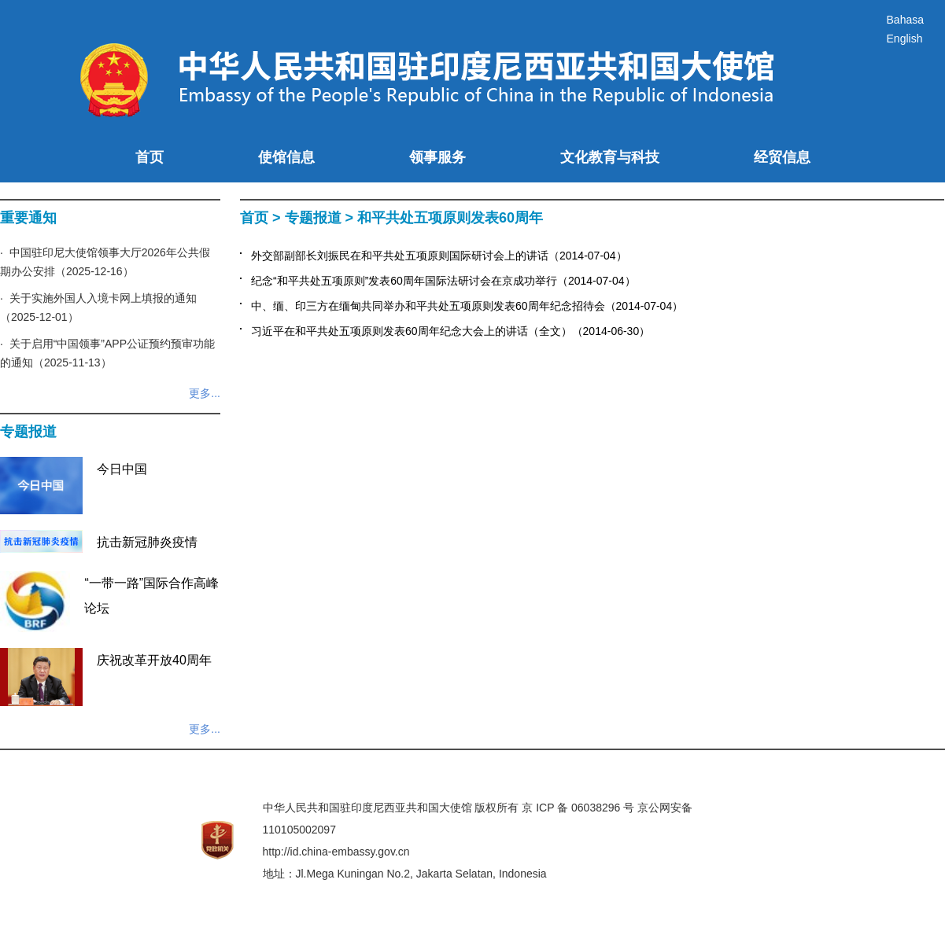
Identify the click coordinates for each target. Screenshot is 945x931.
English (905, 38)
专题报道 (313, 218)
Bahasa (905, 19)
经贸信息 (782, 157)
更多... (204, 393)
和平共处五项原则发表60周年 (450, 218)
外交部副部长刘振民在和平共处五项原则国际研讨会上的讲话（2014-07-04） (439, 255)
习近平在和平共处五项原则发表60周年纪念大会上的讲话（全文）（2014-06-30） (450, 331)
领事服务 (437, 157)
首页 (149, 157)
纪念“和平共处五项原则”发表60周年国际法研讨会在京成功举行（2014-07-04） (443, 280)
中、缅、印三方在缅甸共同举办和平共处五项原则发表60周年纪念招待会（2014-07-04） (467, 306)
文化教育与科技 (609, 157)
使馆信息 (286, 157)
